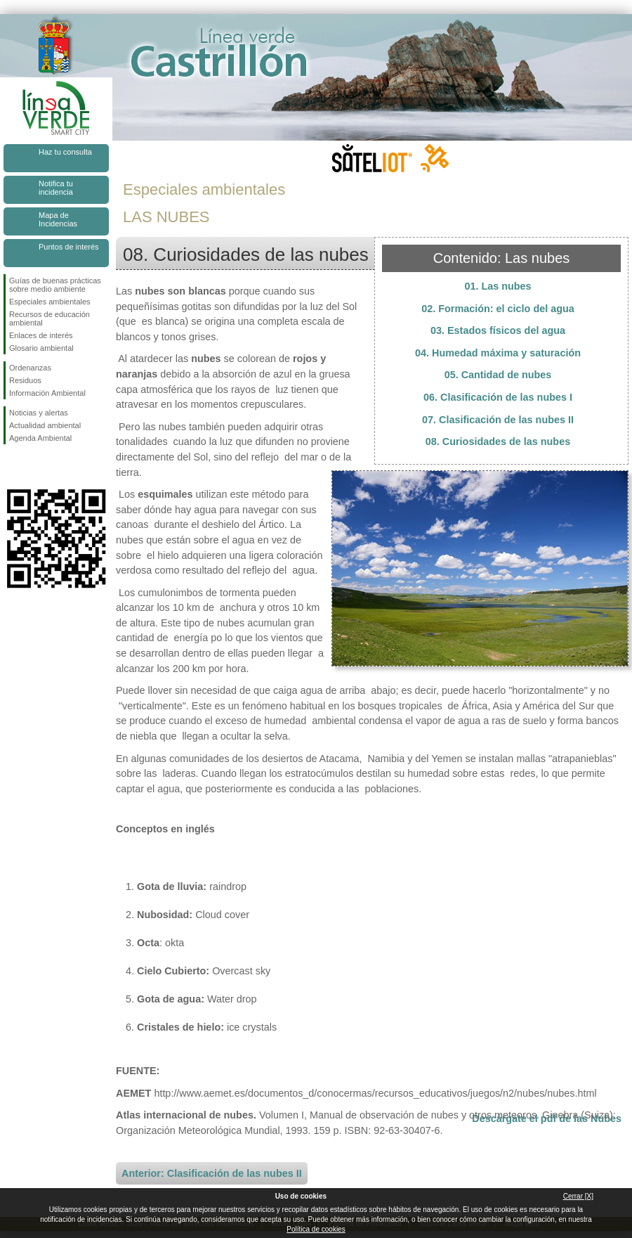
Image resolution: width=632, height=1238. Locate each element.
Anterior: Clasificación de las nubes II (211, 1173)
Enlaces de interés (41, 335)
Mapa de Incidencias (58, 219)
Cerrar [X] (578, 1196)
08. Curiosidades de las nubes (498, 441)
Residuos (25, 380)
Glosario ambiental (41, 348)
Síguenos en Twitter (35, 466)
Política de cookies (316, 1229)
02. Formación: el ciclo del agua (497, 308)
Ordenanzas (30, 367)
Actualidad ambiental (45, 425)
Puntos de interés (69, 247)
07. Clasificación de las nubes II (498, 419)
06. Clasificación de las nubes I (497, 397)
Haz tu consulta (65, 152)
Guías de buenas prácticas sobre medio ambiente (55, 284)
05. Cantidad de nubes (498, 374)
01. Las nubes (497, 286)
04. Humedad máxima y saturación (498, 353)
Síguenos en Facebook (12, 466)
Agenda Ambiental (40, 438)
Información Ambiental (47, 393)
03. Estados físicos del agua (497, 330)
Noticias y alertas (38, 412)
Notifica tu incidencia (56, 187)
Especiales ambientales (50, 301)
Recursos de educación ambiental (49, 318)
